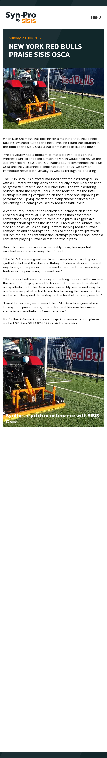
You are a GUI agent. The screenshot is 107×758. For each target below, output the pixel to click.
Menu (93, 17)
